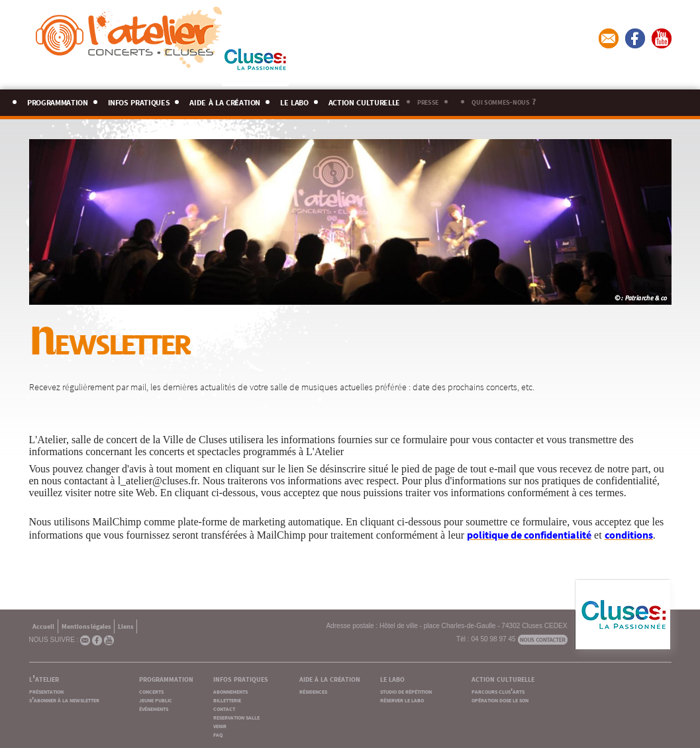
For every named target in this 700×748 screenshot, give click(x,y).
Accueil (43, 625)
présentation (46, 690)
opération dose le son (500, 699)
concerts (151, 690)
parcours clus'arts (498, 690)
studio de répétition (406, 690)
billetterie (227, 699)
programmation (57, 100)
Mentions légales (86, 625)
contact (224, 708)
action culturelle (364, 100)
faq (218, 733)
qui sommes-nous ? (503, 100)
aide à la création (224, 100)
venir (219, 725)
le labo (294, 100)
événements (153, 708)
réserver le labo (402, 699)
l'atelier (44, 677)
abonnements (230, 690)
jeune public (155, 699)
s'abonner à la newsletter (64, 699)
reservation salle (236, 716)
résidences (313, 690)
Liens (125, 625)
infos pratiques (139, 100)
